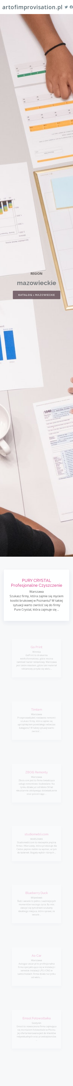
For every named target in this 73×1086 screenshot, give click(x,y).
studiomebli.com (36, 835)
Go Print (36, 648)
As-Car (36, 956)
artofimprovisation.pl (32, 7)
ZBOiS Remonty (36, 773)
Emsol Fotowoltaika (36, 1019)
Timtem (36, 710)
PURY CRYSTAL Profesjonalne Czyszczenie (36, 584)
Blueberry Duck (36, 894)
